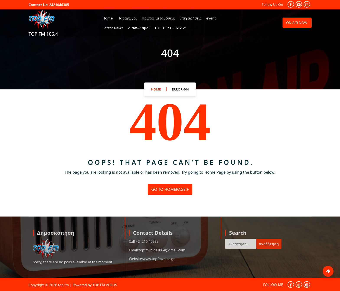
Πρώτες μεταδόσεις (158, 18)
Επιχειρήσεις (191, 18)
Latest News (113, 28)
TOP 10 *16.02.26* (170, 28)
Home (108, 18)
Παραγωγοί (127, 18)
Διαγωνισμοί (139, 28)
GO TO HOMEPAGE (170, 189)
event (211, 18)
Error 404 (180, 89)
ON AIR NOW (296, 22)
